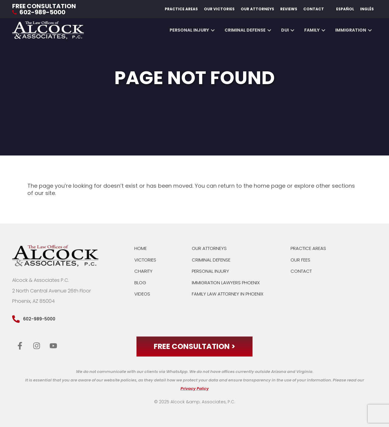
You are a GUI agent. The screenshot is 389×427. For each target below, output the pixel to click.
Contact (313, 9)
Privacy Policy (195, 388)
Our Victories (219, 9)
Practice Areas (181, 9)
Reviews (288, 9)
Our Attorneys (257, 9)
